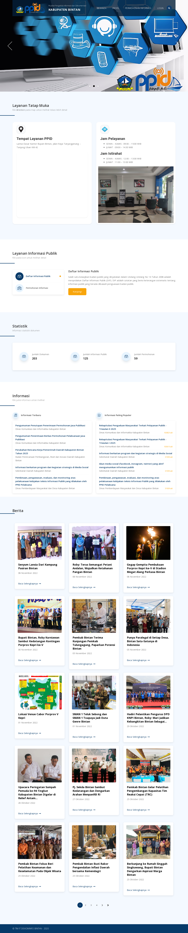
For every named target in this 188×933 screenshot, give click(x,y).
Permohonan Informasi (138, 8)
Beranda (101, 8)
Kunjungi (77, 291)
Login (160, 8)
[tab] (38, 276)
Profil (116, 8)
